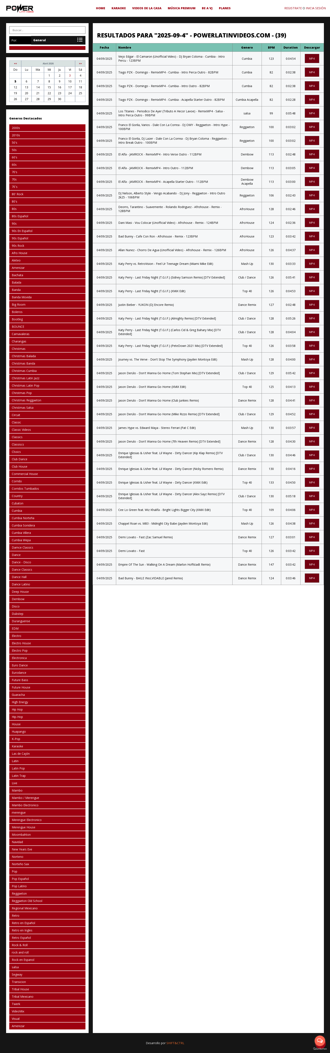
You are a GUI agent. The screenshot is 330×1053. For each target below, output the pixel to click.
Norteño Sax (20, 864)
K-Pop (16, 739)
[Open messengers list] (320, 1041)
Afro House (19, 253)
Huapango (19, 731)
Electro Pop (20, 650)
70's (14, 172)
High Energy (20, 702)
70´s (14, 187)
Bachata (17, 275)
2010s (16, 135)
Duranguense (21, 621)
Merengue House (23, 827)
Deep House (20, 592)
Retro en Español (23, 923)
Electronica (19, 658)
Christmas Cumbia (24, 371)
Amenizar (18, 268)
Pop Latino (19, 886)
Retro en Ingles (22, 930)
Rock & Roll (20, 945)
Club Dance (19, 459)
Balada (16, 282)
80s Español (20, 216)
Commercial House (25, 474)
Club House (19, 466)
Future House (21, 687)
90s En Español (22, 231)
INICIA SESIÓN (316, 8)
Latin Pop (18, 768)
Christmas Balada (24, 356)
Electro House (21, 643)
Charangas (19, 341)
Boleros (17, 312)
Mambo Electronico (25, 805)
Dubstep (17, 614)
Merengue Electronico (27, 820)
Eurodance (19, 673)
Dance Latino (21, 584)
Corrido (17, 481)
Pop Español (20, 879)
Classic (16, 422)
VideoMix (18, 1011)
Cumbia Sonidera (23, 525)
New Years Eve (22, 849)
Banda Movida (22, 297)
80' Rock (17, 194)
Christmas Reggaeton (26, 400)
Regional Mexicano (25, 908)
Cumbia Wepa (21, 540)
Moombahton (21, 835)
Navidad (17, 842)
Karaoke (119, 8)
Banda (16, 290)
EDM (15, 628)
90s (14, 223)
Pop (14, 871)
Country (17, 496)
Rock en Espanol (23, 960)
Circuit (16, 415)
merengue (19, 812)
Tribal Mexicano (22, 997)
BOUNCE (18, 327)
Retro (15, 916)
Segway (17, 974)
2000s (16, 128)
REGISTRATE (293, 8)
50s (14, 150)
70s (14, 179)
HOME (100, 8)
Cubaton (17, 503)
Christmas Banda (23, 363)
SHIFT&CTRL (175, 1043)
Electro (16, 636)
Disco (16, 606)
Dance (16, 555)
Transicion (19, 982)
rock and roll (20, 952)
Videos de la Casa (146, 8)
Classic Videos (21, 430)
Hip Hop (17, 709)
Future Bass (20, 680)
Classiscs (18, 444)
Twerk (16, 1004)
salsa (15, 967)
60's (14, 157)
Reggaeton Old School (27, 901)
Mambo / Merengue (25, 798)
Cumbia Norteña (23, 518)
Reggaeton (19, 893)
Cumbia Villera (21, 533)
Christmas (18, 349)
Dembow (18, 599)
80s (14, 209)
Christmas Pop (22, 393)
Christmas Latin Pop (25, 385)
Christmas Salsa (22, 408)
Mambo (17, 790)
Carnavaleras (20, 334)
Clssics (16, 452)
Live (14, 783)
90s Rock (18, 246)
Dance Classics (22, 570)
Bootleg (17, 319)
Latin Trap (19, 776)
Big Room (18, 304)
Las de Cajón (21, 754)
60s (14, 165)
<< (15, 63)
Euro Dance (20, 665)
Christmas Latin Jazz (25, 378)
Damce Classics (22, 547)
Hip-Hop (17, 717)
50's (14, 143)
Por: (14, 40)
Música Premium (182, 8)
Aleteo (16, 260)
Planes (225, 8)
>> (80, 63)
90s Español (20, 238)
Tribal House (20, 989)
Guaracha (18, 695)
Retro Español (21, 938)
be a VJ (207, 8)
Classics (17, 437)
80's (14, 201)
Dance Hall (19, 577)
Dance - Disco (21, 562)
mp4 (312, 58)
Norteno (17, 857)
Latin (15, 761)
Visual (16, 1019)
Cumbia (17, 511)
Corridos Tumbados (25, 489)
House (16, 724)
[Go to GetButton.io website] (320, 1049)
